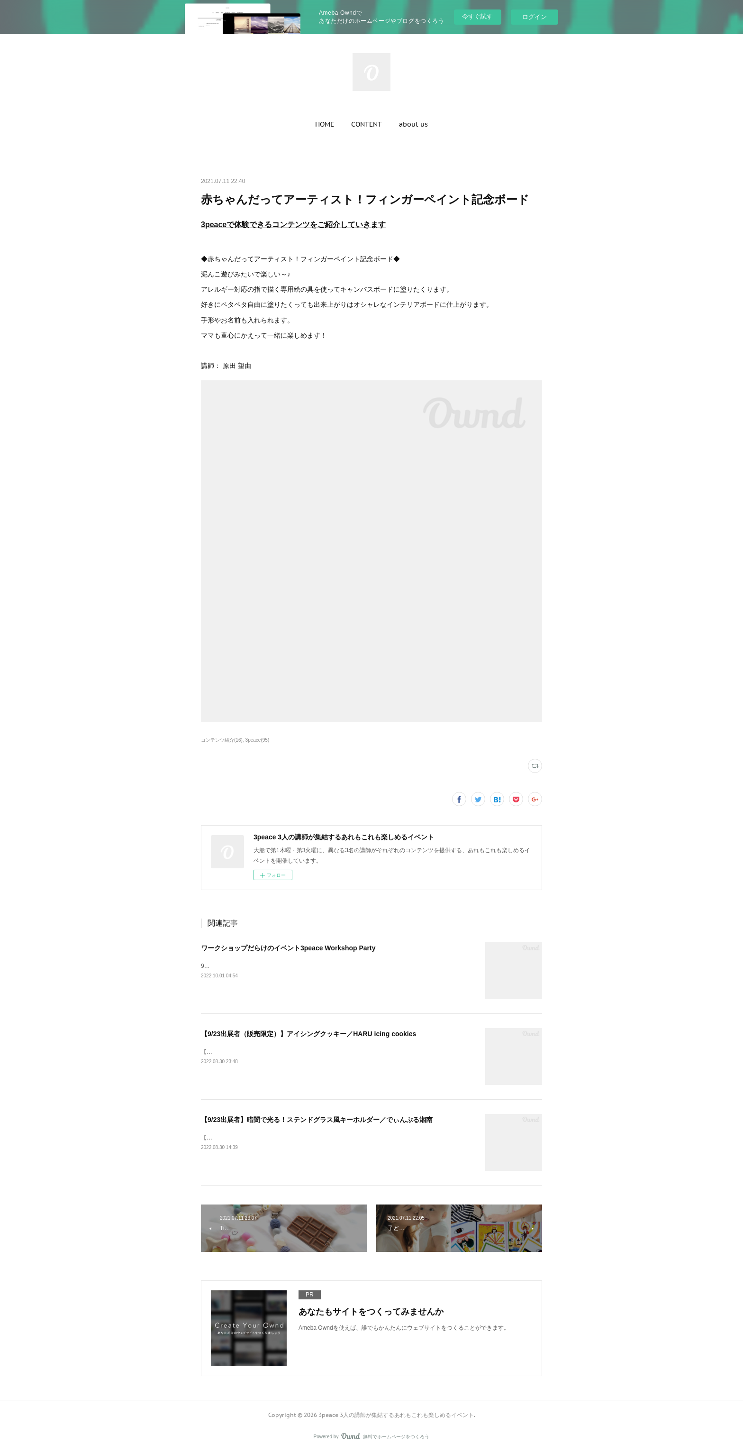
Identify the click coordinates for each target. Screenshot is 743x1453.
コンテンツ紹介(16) (222, 740)
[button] (324, 124)
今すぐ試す (477, 16)
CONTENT (366, 124)
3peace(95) (257, 740)
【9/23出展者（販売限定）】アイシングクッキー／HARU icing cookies (308, 1034)
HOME (324, 124)
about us (413, 124)
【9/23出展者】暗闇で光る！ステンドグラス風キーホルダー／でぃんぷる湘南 (317, 1119)
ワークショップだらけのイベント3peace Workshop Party (288, 948)
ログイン (534, 16)
